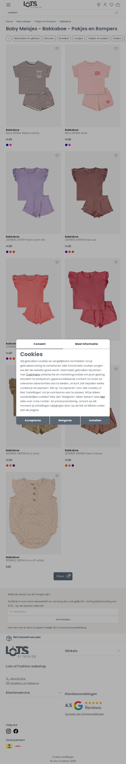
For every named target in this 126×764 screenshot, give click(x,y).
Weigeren (65, 420)
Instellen (95, 420)
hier (102, 397)
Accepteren (33, 420)
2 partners (33, 374)
